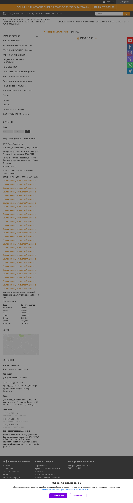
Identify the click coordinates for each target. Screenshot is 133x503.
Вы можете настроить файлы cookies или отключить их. (65, 490)
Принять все (58, 496)
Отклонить (78, 496)
